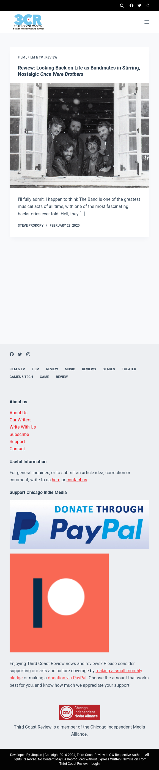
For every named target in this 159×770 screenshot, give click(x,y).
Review (51, 57)
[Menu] (146, 22)
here (56, 479)
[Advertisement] (79, 305)
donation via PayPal (67, 677)
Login (96, 764)
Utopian (36, 755)
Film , (23, 57)
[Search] (122, 6)
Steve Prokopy (30, 225)
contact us (77, 479)
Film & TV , (37, 57)
